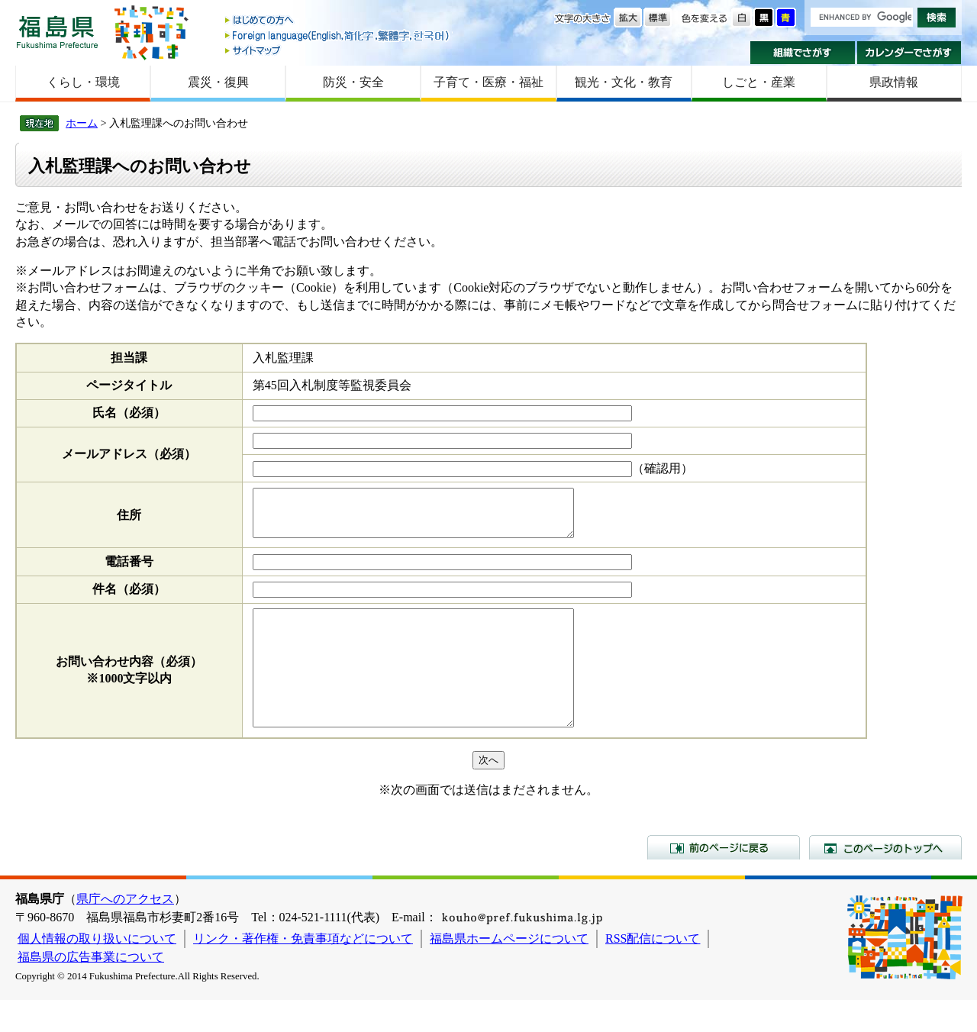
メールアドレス (129, 453)
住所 (129, 519)
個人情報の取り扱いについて (97, 970)
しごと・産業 (758, 82)
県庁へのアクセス (125, 930)
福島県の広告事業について (91, 988)
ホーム (82, 123)
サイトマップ (338, 50)
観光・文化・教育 (623, 82)
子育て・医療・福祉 (488, 82)
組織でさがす (802, 52)
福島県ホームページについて (509, 970)
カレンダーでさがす (909, 52)
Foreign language (338, 35)
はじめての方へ (338, 21)
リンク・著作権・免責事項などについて (303, 970)
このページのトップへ (885, 879)
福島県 (57, 32)
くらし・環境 (83, 82)
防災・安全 (353, 82)
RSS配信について (652, 970)
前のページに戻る (723, 879)
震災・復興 (218, 82)
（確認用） (662, 468)
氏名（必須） (129, 412)
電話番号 (129, 570)
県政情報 (893, 82)
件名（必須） (129, 598)
